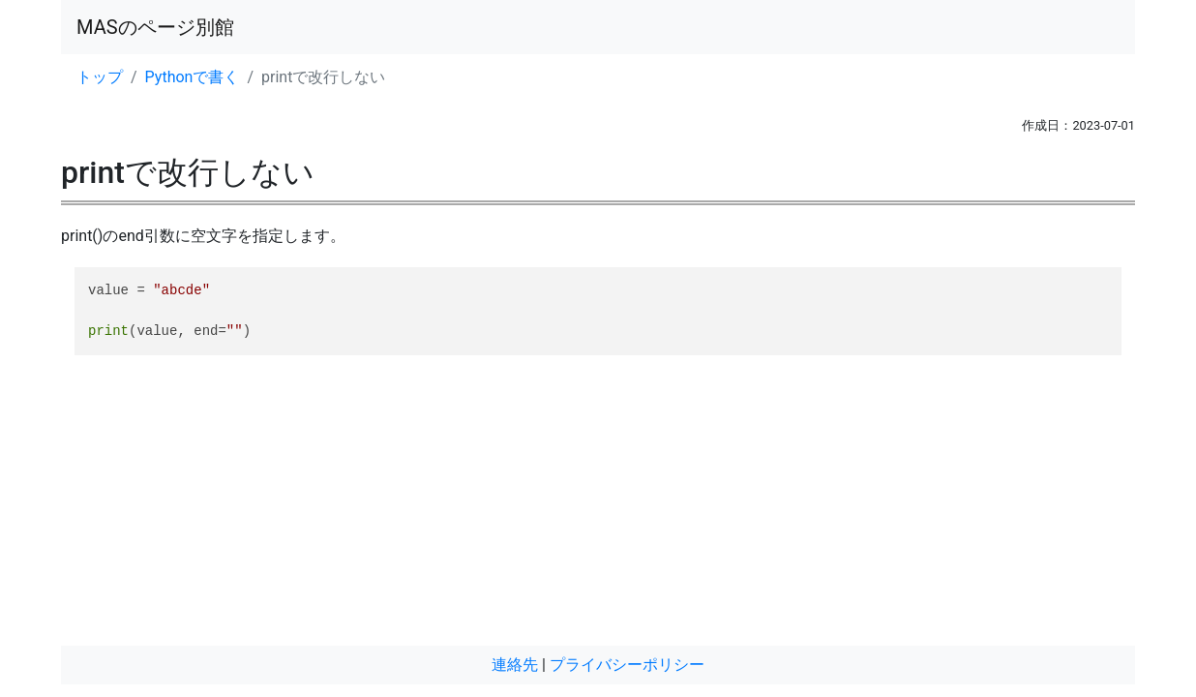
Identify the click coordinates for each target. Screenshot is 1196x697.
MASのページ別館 (155, 27)
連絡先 (515, 664)
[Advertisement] (598, 510)
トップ (99, 77)
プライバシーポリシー (627, 664)
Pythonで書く (192, 77)
